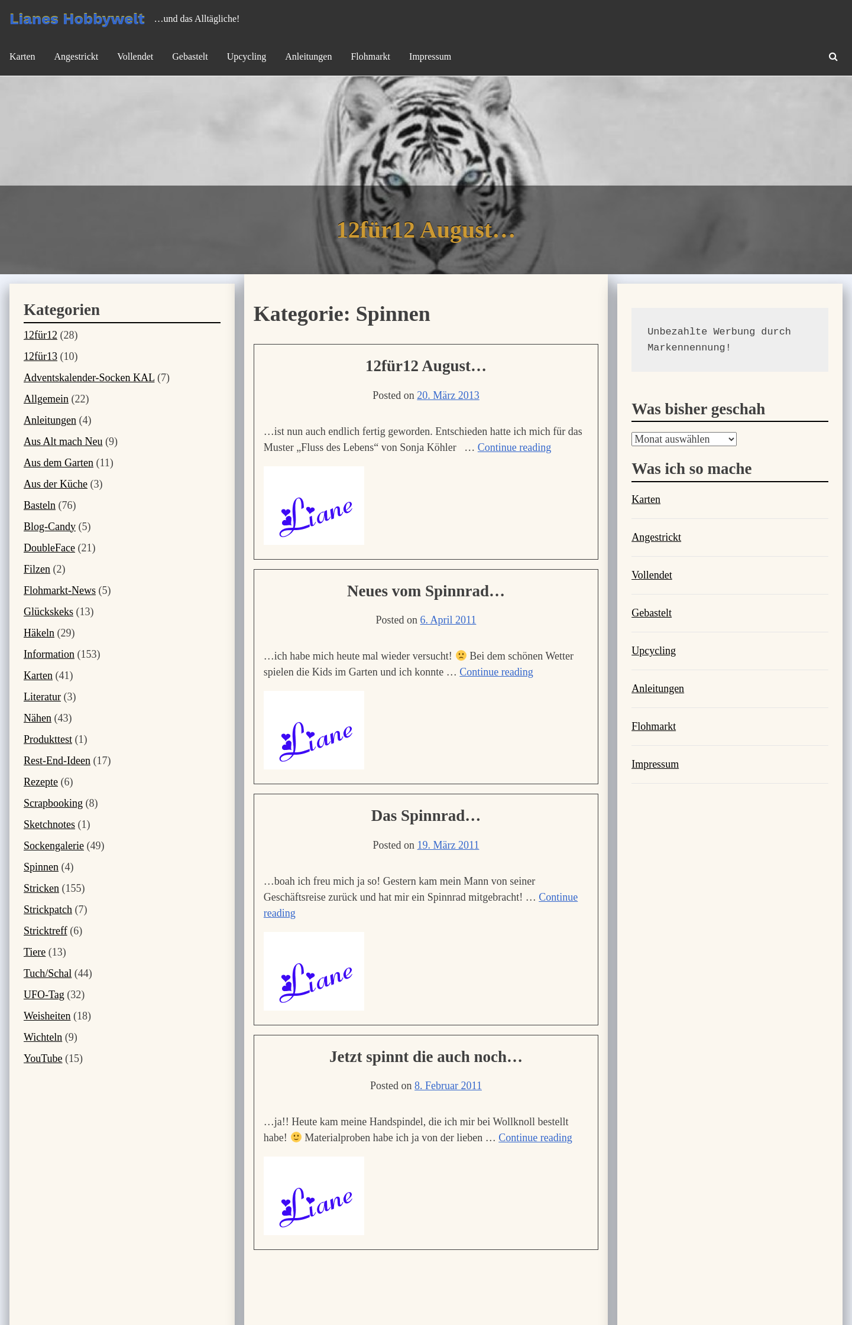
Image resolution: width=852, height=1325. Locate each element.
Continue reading (514, 447)
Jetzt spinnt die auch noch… (426, 1057)
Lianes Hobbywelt (76, 19)
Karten (22, 56)
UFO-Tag (44, 995)
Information (49, 654)
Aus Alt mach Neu (63, 441)
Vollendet (135, 56)
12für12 (40, 335)
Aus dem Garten (58, 463)
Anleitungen (308, 56)
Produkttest (48, 739)
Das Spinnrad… (426, 815)
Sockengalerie (54, 846)
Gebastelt (190, 56)
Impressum (430, 56)
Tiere (35, 952)
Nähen (37, 718)
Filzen (37, 569)
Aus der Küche (56, 484)
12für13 (40, 356)
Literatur (42, 697)
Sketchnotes (49, 824)
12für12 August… (426, 366)
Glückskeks (48, 612)
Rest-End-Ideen (57, 761)
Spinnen (41, 867)
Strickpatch (48, 909)
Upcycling (247, 56)
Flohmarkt (370, 56)
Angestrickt (76, 56)
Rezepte (41, 782)
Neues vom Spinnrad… (426, 591)
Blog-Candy (50, 526)
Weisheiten (47, 1016)
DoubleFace (49, 548)
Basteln (40, 505)
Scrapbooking (53, 803)
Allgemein (46, 399)
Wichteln (43, 1037)
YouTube (43, 1058)
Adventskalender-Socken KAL (89, 378)
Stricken (41, 888)
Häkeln (39, 633)
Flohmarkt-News (60, 590)
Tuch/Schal (48, 973)
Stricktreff (45, 931)
